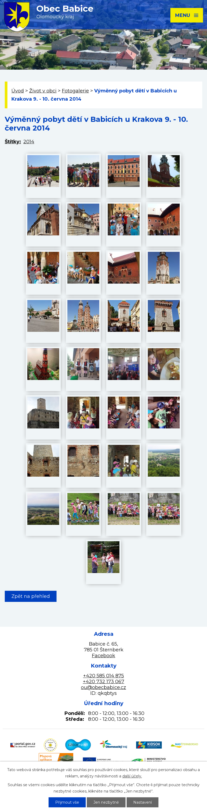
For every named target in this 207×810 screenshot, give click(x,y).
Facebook (103, 656)
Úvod (17, 91)
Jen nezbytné (106, 802)
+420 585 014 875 (103, 676)
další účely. (132, 776)
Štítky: (13, 142)
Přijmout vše (67, 802)
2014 (28, 142)
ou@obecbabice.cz (103, 687)
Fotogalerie (75, 91)
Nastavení (142, 802)
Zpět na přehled (30, 596)
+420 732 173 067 (103, 681)
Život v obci (43, 91)
